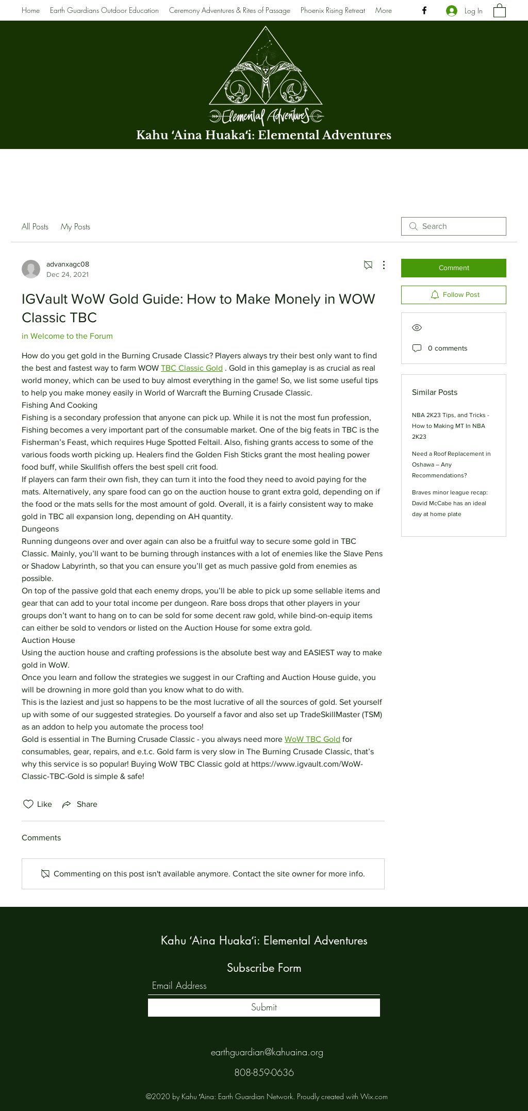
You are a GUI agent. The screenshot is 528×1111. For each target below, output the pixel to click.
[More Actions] (378, 265)
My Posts (75, 226)
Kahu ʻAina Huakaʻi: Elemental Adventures (263, 135)
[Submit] (264, 1008)
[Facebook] (424, 10)
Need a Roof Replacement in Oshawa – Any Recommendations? (451, 464)
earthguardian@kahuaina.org (267, 1052)
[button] (499, 10)
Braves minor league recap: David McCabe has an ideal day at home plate (450, 503)
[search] (453, 226)
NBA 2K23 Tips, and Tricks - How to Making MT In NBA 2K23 (450, 425)
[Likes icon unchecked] (28, 804)
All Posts (35, 226)
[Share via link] (78, 804)
